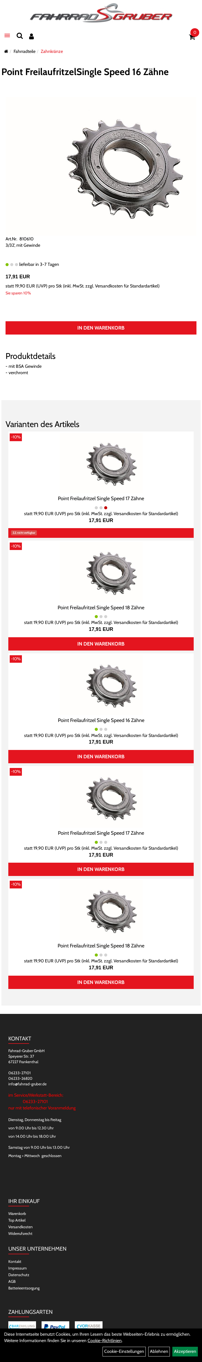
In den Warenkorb (100, 328)
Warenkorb (17, 1213)
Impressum (17, 1268)
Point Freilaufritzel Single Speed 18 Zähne (101, 608)
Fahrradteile (24, 51)
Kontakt (14, 1261)
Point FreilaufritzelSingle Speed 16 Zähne (85, 72)
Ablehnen (159, 1351)
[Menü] (7, 35)
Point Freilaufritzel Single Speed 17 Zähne (101, 498)
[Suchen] (19, 35)
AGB (12, 1281)
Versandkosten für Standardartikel (126, 286)
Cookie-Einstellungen (124, 1351)
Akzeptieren (185, 1351)
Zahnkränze (52, 51)
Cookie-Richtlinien (105, 1340)
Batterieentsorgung (24, 1288)
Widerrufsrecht (20, 1233)
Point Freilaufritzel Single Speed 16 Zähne (101, 720)
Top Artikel (16, 1220)
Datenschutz (18, 1274)
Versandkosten (20, 1226)
